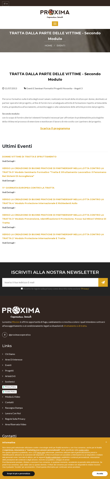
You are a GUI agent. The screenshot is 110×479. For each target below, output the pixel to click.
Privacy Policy (10, 387)
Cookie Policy (10, 392)
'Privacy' (85, 288)
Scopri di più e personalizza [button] (18, 474)
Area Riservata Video (15, 424)
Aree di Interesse (13, 359)
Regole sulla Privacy (15, 418)
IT (5, 4)
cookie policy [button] (84, 450)
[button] (106, 442)
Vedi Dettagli (8, 161)
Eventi (61, 45)
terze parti (41, 453)
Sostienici (10, 381)
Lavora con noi (13, 413)
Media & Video (12, 396)
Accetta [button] (100, 474)
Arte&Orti (10, 376)
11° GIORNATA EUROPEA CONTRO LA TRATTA (28, 187)
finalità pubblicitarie (53, 457)
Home (48, 45)
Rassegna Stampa (14, 407)
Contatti (9, 402)
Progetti (9, 370)
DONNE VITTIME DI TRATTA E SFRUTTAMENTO (29, 156)
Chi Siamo (10, 354)
